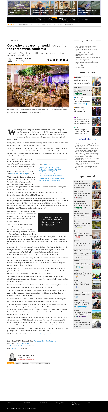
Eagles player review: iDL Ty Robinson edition (86, 50)
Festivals (78, 117)
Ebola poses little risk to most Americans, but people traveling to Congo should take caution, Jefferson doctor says (87, 155)
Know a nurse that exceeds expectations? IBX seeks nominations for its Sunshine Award (87, 167)
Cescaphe (47, 363)
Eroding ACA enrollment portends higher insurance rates (87, 66)
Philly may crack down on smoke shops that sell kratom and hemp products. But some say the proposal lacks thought (86, 150)
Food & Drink (23, 25)
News (40, 19)
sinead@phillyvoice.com (26, 359)
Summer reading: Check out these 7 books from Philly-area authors (87, 58)
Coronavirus (22, 64)
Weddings (13, 64)
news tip (15, 348)
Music (37, 25)
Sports (85, 19)
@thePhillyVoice (51, 341)
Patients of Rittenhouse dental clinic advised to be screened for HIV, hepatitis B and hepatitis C (87, 163)
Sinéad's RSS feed (16, 346)
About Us (10, 403)
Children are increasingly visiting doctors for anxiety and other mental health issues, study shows (87, 145)
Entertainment (46, 25)
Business (78, 251)
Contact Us (43, 403)
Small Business (80, 201)
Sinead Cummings (23, 59)
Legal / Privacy (60, 403)
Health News (79, 97)
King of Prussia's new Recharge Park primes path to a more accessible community (85, 54)
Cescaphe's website (46, 334)
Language (78, 211)
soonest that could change (19, 174)
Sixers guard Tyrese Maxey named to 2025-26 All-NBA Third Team (85, 46)
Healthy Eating (80, 300)
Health (51, 19)
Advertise (26, 403)
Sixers (77, 127)
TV (31, 25)
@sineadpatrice (39, 341)
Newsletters (69, 25)
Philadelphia (34, 363)
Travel (77, 241)
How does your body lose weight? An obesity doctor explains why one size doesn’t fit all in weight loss (87, 62)
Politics (78, 78)
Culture (62, 19)
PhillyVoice (19, 20)
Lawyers (77, 320)
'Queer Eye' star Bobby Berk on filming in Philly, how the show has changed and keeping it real (50, 169)
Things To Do (79, 181)
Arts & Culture (57, 25)
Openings (78, 231)
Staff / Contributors (76, 403)
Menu (10, 19)
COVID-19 (41, 363)
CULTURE (47, 164)
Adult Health (79, 191)
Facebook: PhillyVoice (21, 343)
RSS (89, 403)
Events (73, 19)
